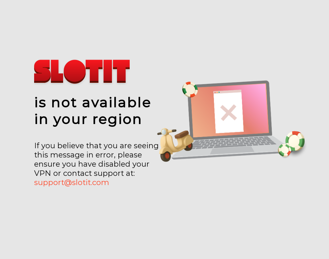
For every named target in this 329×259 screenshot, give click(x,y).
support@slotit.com (71, 182)
